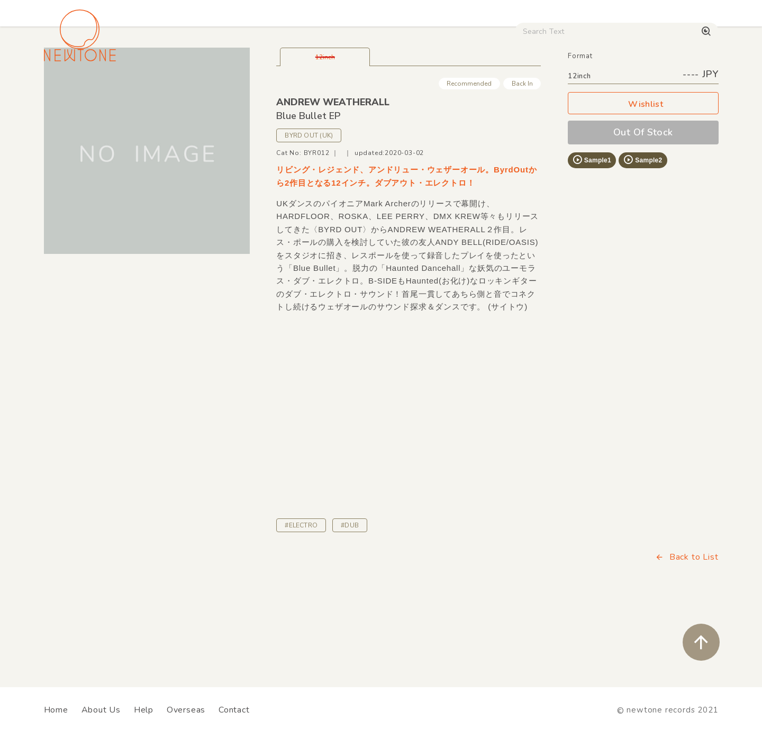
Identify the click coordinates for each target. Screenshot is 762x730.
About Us (101, 710)
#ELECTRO (301, 599)
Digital (587, 90)
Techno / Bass (165, 90)
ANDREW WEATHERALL (332, 176)
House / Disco (79, 90)
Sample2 (642, 234)
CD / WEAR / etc (459, 90)
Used (534, 90)
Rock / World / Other (352, 90)
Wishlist (643, 178)
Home (56, 710)
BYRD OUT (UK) (309, 209)
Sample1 (591, 234)
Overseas (186, 710)
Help (143, 710)
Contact (234, 710)
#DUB (350, 599)
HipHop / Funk (251, 90)
